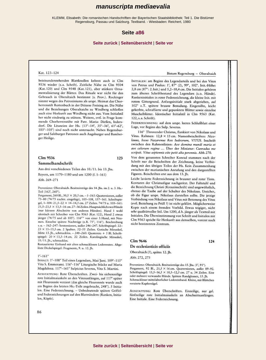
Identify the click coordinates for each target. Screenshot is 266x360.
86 (140, 32)
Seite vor (164, 43)
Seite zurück (105, 43)
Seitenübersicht (136, 43)
